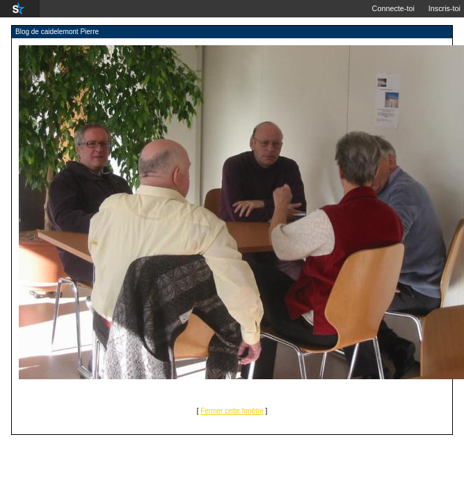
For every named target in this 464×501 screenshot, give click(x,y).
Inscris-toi (445, 8)
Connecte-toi (393, 8)
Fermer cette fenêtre (232, 411)
